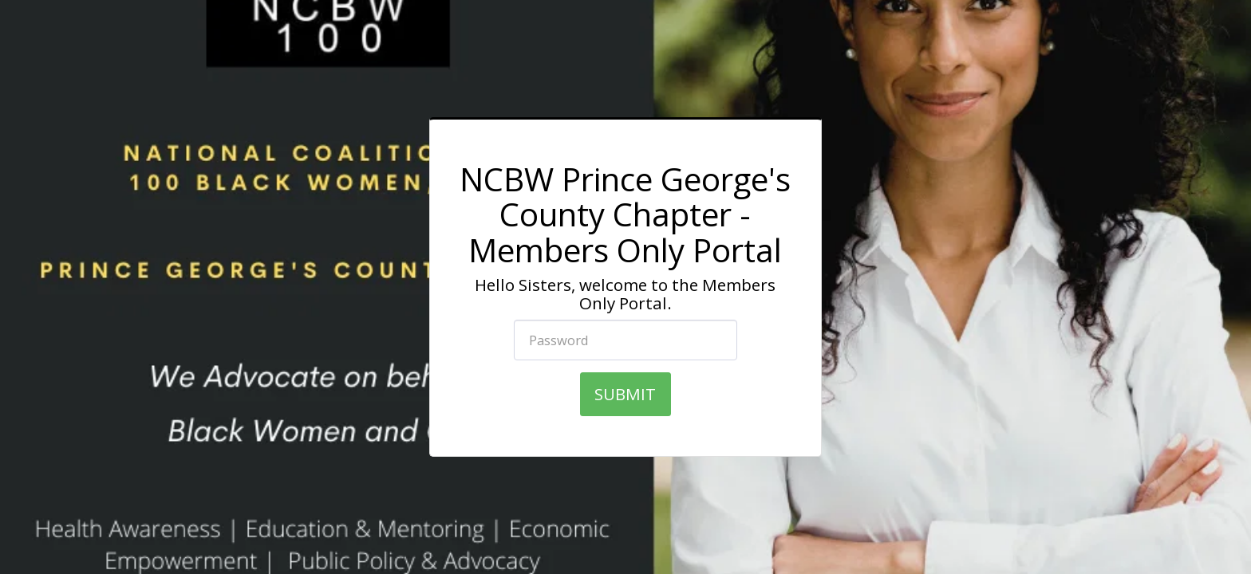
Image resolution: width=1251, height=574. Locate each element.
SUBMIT (625, 394)
